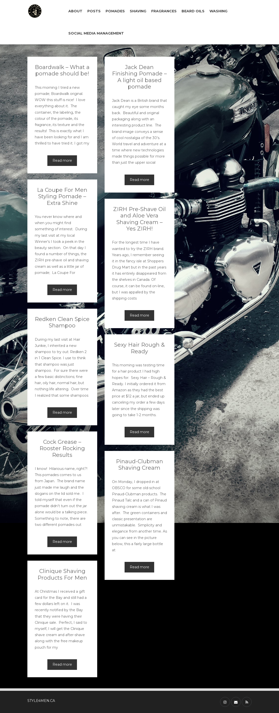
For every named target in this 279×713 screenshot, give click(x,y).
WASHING (218, 11)
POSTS (94, 11)
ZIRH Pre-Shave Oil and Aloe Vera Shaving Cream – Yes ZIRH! (139, 219)
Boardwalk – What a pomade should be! (62, 70)
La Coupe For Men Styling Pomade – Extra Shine (62, 196)
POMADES (115, 11)
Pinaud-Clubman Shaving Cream (139, 464)
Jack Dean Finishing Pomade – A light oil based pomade (139, 77)
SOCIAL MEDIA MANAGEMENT (96, 33)
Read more (62, 160)
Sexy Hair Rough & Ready (139, 348)
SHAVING (138, 11)
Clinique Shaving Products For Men (62, 574)
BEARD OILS (193, 11)
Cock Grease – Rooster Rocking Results (62, 448)
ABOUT (75, 11)
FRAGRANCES (164, 11)
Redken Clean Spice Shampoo (62, 322)
